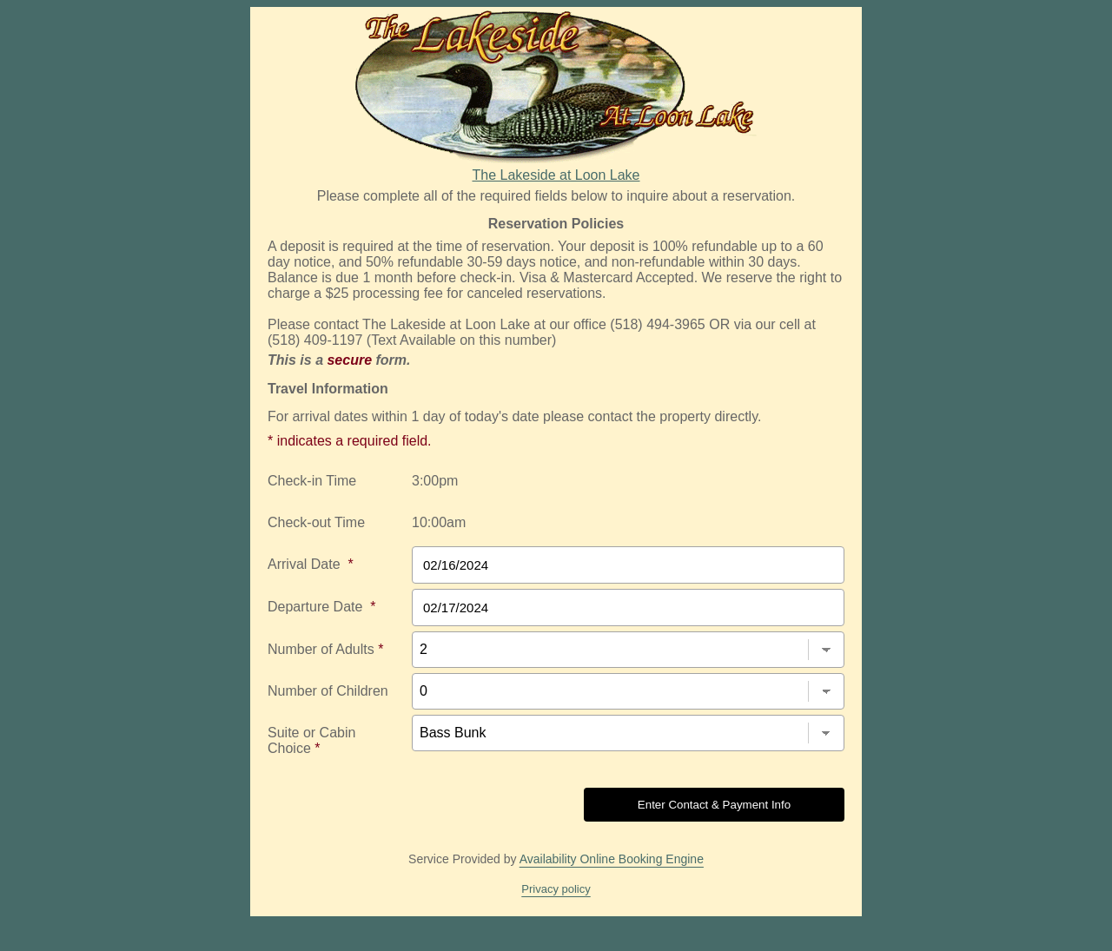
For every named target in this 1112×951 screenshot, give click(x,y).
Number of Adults (325, 649)
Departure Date (322, 606)
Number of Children (328, 691)
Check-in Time (312, 480)
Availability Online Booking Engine (612, 859)
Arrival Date (311, 564)
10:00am (439, 522)
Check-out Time (316, 522)
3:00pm (435, 480)
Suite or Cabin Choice (311, 740)
